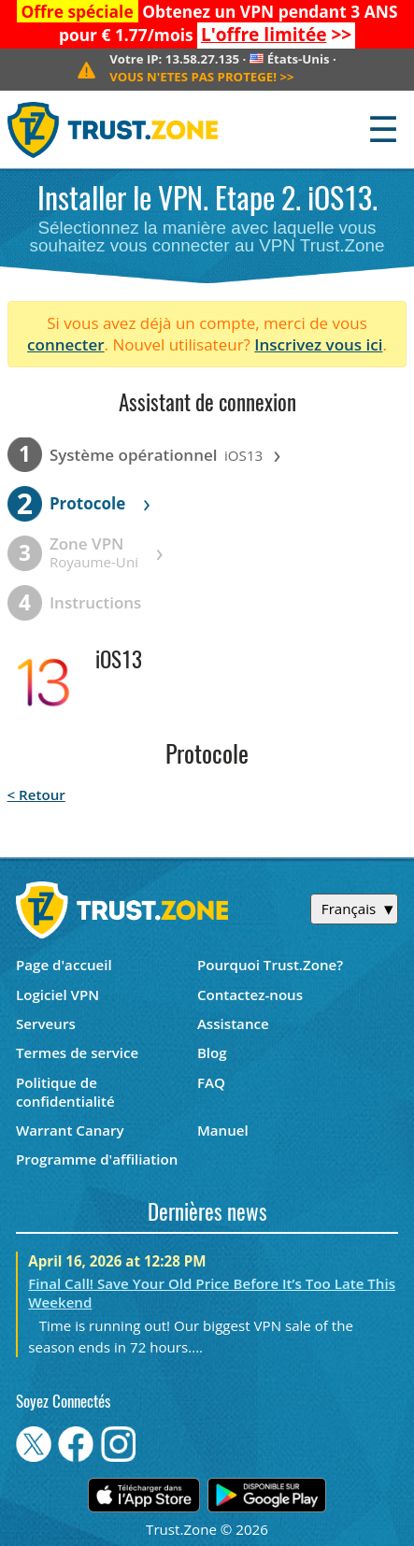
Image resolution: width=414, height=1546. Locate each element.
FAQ (211, 1082)
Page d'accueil (64, 964)
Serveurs (46, 1023)
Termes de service (77, 1052)
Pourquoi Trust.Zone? (270, 964)
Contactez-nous (250, 994)
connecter (66, 344)
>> (276, 34)
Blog (212, 1052)
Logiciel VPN (57, 994)
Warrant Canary (70, 1130)
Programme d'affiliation (97, 1159)
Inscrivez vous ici (318, 344)
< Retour (36, 794)
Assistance (233, 1023)
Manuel (223, 1130)
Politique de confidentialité (65, 1091)
